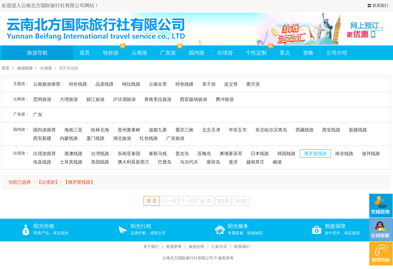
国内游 (196, 52)
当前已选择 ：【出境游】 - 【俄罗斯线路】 (51, 182)
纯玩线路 (131, 84)
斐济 (233, 162)
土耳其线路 (71, 162)
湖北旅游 (122, 138)
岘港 (277, 162)
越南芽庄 (255, 162)
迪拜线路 (371, 153)
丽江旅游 (95, 99)
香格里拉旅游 (157, 99)
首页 (85, 52)
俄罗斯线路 (315, 153)
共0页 (241, 200)
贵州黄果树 (129, 129)
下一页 (187, 200)
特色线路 (184, 84)
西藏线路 (305, 129)
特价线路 (78, 84)
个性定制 (256, 52)
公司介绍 (336, 52)
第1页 (223, 200)
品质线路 (104, 84)
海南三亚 (73, 129)
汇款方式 (219, 247)
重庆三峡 (184, 129)
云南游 (139, 52)
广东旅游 (175, 138)
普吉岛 (182, 153)
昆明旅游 (42, 99)
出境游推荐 (44, 153)
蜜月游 (253, 84)
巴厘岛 (164, 162)
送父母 (231, 84)
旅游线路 (25, 68)
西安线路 (331, 129)
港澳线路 (73, 153)
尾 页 (205, 200)
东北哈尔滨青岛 (271, 129)
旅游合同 (196, 247)
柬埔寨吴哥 (231, 153)
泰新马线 (158, 153)
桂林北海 (100, 129)
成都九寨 (158, 129)
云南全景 (158, 84)
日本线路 (260, 153)
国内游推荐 (44, 129)
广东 (37, 114)
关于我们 (151, 247)
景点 (285, 52)
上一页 (169, 200)
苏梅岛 (204, 153)
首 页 (151, 200)
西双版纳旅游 (193, 99)
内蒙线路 (69, 138)
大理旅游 (69, 99)
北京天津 (211, 129)
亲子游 (209, 84)
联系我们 (377, 5)
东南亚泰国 (129, 153)
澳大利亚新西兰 (133, 162)
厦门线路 (95, 138)
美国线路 (100, 162)
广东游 (168, 52)
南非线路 (344, 153)
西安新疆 (42, 138)
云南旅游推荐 (46, 84)
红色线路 (149, 138)
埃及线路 (42, 162)
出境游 (225, 52)
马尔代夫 (189, 162)
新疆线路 (358, 129)
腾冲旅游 (225, 99)
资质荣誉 (174, 247)
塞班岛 (213, 162)
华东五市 (238, 129)
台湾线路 (100, 153)
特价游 (114, 50)
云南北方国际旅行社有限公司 (187, 258)
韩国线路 (286, 153)
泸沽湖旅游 (124, 99)
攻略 (308, 52)
